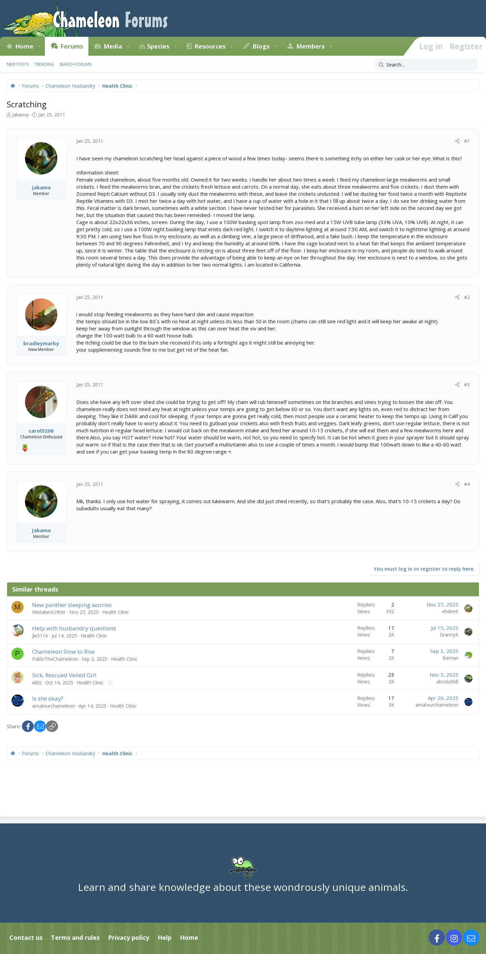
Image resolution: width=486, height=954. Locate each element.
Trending (44, 64)
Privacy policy (128, 937)
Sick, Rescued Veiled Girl (64, 675)
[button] (39, 46)
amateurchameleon (53, 706)
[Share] (457, 141)
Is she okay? (47, 698)
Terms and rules (75, 937)
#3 (467, 384)
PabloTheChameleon (55, 659)
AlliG (37, 682)
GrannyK (449, 634)
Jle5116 (40, 635)
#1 (467, 141)
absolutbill (447, 681)
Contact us (26, 937)
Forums (71, 46)
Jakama (20, 114)
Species (158, 46)
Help (164, 937)
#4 (467, 484)
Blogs (261, 46)
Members (310, 46)
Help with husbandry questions (74, 628)
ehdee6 (450, 611)
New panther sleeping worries (72, 605)
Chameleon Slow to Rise (63, 651)
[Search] (426, 65)
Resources (209, 46)
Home (24, 46)
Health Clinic (115, 612)
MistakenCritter (48, 612)
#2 (467, 297)
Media (113, 46)
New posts (18, 64)
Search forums (75, 64)
